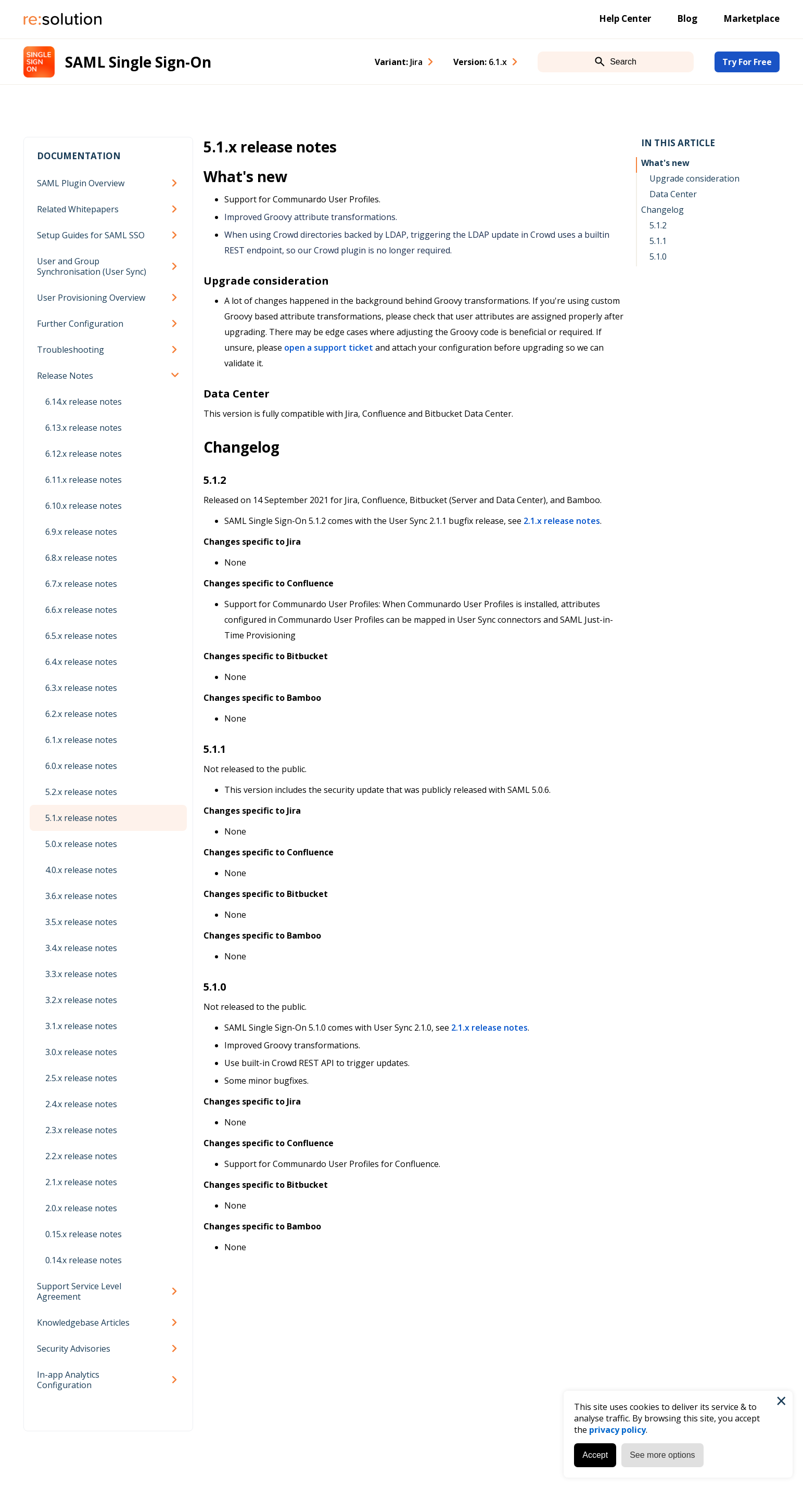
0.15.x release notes (83, 1234)
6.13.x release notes (83, 427)
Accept (595, 1455)
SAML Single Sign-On (138, 62)
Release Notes (65, 375)
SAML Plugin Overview (80, 183)
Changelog (662, 209)
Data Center (673, 194)
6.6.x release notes (81, 609)
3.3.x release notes (81, 974)
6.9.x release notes (81, 531)
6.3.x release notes (81, 688)
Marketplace (751, 18)
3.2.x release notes (81, 1000)
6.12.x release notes (83, 453)
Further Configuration (80, 323)
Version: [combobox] (480, 62)
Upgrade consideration (694, 178)
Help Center (625, 18)
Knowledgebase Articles (83, 1322)
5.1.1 (658, 241)
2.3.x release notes (81, 1130)
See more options (662, 1455)
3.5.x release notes (81, 922)
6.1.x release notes (81, 740)
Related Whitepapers (78, 209)
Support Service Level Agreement (79, 1291)
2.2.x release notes (81, 1156)
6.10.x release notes (83, 505)
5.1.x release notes (81, 818)
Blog (687, 18)
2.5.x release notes (81, 1078)
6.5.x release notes (81, 636)
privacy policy (617, 1429)
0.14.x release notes (83, 1260)
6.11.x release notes (83, 479)
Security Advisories (73, 1348)
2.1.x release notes (81, 1182)
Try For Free (747, 62)
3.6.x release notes (81, 896)
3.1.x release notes (81, 1026)
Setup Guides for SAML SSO (91, 235)
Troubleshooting (70, 349)
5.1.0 (658, 256)
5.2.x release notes (81, 792)
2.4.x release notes (81, 1104)
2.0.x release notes (81, 1208)
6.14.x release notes (83, 401)
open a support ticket (328, 347)
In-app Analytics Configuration (68, 1380)
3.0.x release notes (81, 1052)
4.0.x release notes (81, 870)
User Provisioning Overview (91, 297)
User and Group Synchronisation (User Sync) (91, 266)
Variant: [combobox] (399, 62)
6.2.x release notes (81, 714)
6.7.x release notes (81, 583)
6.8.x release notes (81, 557)
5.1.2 (658, 225)
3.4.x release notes (81, 948)
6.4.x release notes (81, 662)
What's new (665, 163)
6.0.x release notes (81, 766)
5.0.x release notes (81, 844)
